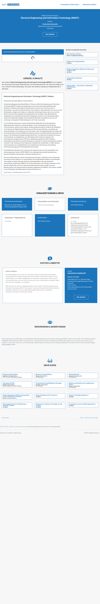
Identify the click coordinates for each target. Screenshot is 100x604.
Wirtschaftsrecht (74, 374)
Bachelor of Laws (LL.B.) (75, 376)
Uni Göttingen (39, 386)
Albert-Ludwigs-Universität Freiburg (12, 386)
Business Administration (10, 374)
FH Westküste (72, 377)
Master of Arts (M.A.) (41, 376)
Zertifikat (69, 63)
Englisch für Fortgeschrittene (75, 61)
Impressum (3, 433)
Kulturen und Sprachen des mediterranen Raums (81, 383)
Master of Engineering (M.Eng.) (75, 55)
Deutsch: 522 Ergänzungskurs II (78, 395)
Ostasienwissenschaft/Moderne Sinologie (49, 383)
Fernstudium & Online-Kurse (70, 4)
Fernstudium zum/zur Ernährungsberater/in (82, 404)
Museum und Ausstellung (43, 374)
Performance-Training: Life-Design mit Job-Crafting (49, 404)
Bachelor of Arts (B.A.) (9, 384)
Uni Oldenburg (39, 377)
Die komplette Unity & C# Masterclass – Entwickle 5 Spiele (15, 404)
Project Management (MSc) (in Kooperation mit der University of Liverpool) (16, 395)
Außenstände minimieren (74, 78)
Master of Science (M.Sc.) (10, 398)
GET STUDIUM (4, 426)
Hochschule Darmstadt (21, 426)
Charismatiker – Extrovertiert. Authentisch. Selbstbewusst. (80, 86)
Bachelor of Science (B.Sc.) (10, 376)
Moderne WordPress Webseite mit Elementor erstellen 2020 (80, 69)
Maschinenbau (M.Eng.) (74, 54)
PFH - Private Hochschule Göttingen (12, 377)
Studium (11, 426)
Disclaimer (10, 433)
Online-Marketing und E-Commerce (46, 395)
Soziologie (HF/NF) (9, 383)
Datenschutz (17, 433)
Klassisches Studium (89, 4)
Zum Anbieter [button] (50, 34)
